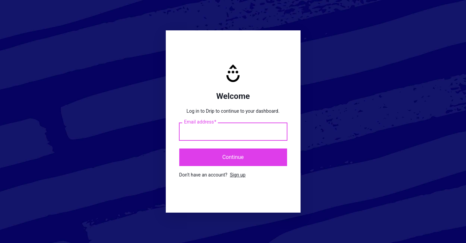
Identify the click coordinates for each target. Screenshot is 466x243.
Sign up (237, 175)
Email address (200, 122)
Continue (233, 157)
